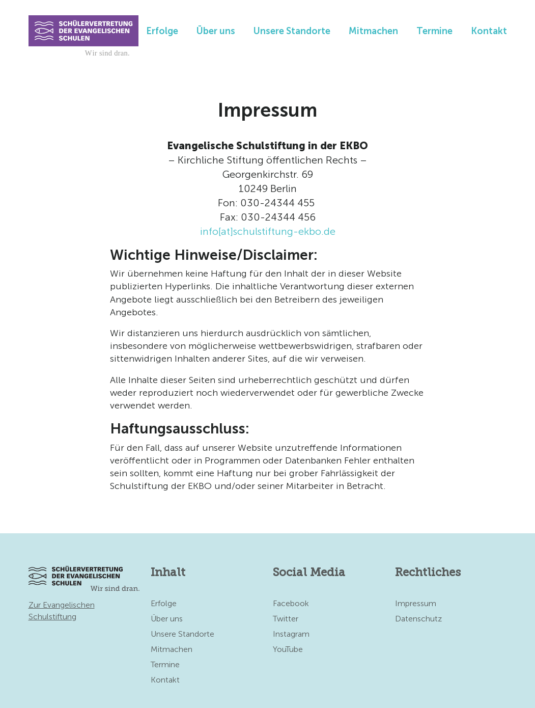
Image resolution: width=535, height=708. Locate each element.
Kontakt (489, 31)
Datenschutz (418, 618)
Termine (434, 31)
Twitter (285, 618)
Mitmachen (373, 31)
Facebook (291, 603)
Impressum (415, 603)
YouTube (288, 649)
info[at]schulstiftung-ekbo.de (267, 231)
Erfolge (162, 31)
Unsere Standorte (292, 31)
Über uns (215, 31)
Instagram (291, 634)
